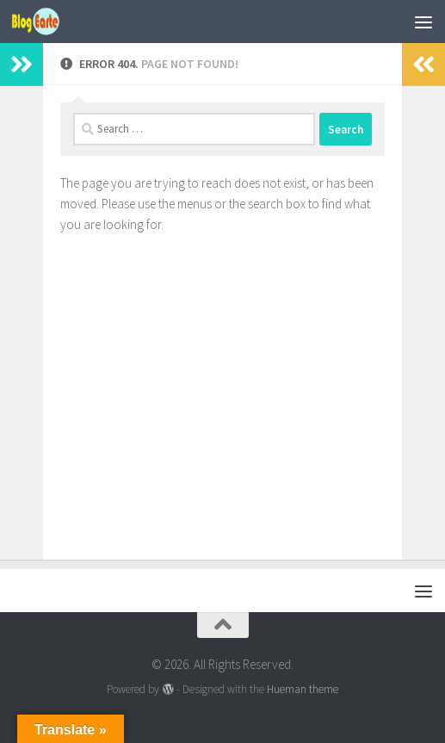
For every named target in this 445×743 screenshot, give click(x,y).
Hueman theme (302, 689)
